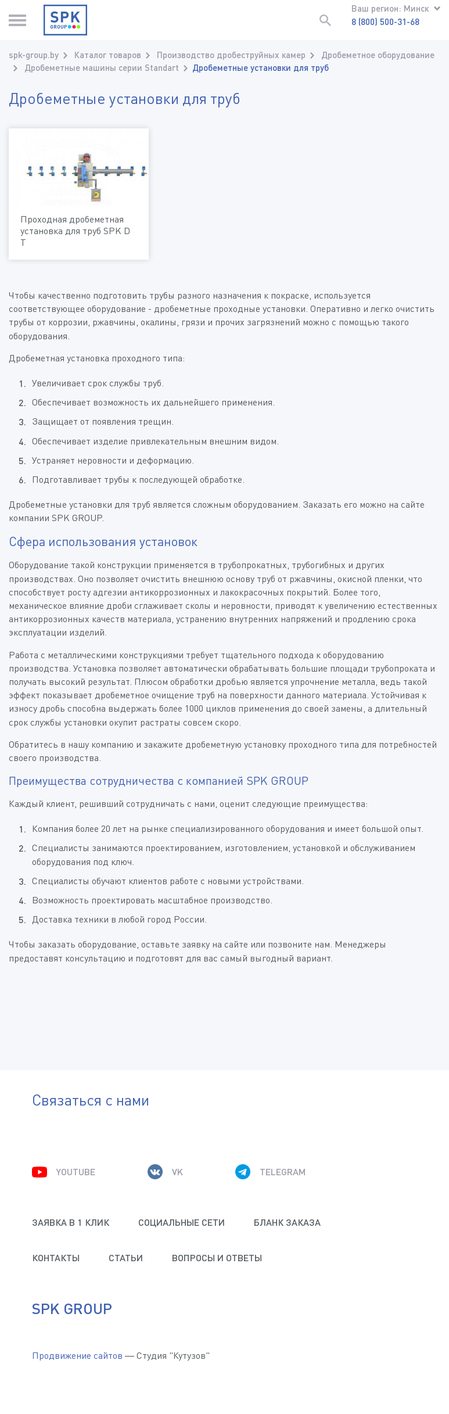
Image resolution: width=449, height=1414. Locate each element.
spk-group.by (34, 54)
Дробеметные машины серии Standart (101, 67)
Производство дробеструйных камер (231, 54)
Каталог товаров (107, 54)
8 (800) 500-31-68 (385, 21)
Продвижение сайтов (77, 1355)
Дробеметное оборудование (377, 54)
